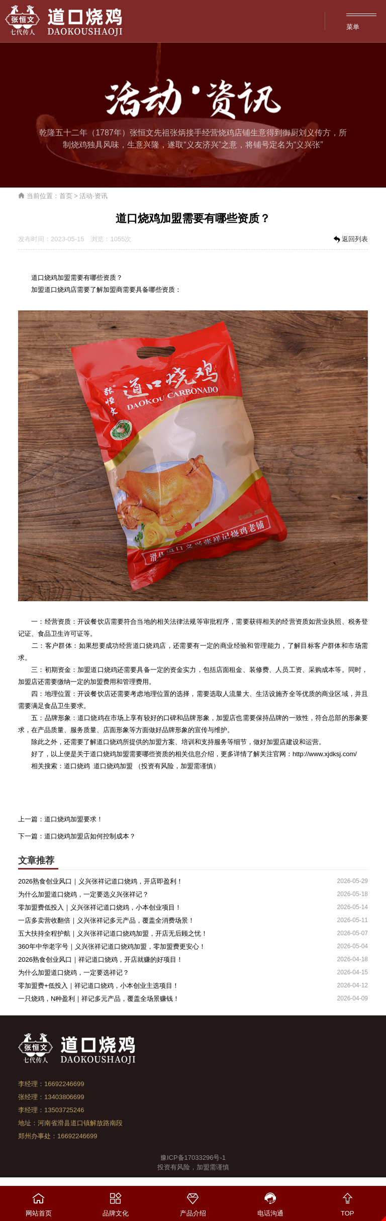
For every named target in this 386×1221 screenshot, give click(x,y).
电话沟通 (270, 1201)
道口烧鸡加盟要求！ (73, 819)
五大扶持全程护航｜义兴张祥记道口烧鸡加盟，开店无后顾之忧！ (113, 933)
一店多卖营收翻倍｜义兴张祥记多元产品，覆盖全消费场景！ (106, 920)
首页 (65, 196)
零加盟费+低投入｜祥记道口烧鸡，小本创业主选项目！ (98, 985)
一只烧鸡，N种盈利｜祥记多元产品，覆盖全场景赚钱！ (98, 998)
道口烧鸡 (57, 289)
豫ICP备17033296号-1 (193, 1157)
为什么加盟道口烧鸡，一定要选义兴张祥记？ (83, 894)
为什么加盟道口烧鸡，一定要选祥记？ (73, 972)
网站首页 (38, 1201)
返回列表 (350, 240)
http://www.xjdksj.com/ (325, 754)
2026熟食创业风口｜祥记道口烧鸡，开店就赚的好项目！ (100, 959)
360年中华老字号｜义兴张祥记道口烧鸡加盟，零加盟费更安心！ (112, 946)
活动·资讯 (93, 196)
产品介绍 (193, 1201)
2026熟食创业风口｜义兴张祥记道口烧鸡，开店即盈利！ (100, 881)
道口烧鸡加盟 (113, 766)
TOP (347, 1201)
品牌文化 (116, 1201)
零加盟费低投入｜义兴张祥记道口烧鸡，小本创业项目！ (99, 907)
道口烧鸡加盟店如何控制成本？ (90, 836)
